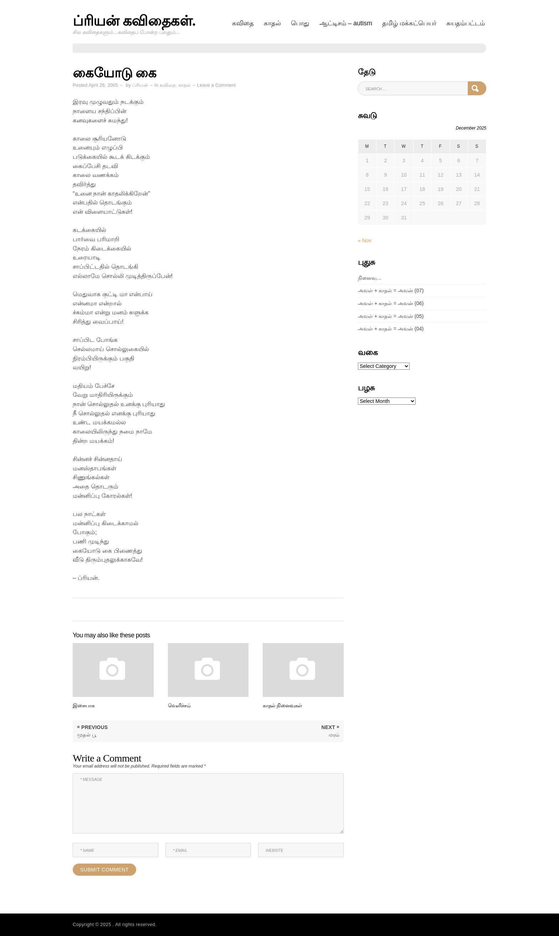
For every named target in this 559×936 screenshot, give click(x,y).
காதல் (272, 23)
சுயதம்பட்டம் (465, 23)
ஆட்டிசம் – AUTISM (345, 23)
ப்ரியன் (140, 85)
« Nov (364, 240)
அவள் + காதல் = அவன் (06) (391, 303)
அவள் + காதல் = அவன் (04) (391, 329)
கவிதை (243, 23)
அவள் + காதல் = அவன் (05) (391, 316)
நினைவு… (369, 278)
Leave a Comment (216, 85)
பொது (300, 23)
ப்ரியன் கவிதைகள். (134, 21)
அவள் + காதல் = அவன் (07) (391, 290)
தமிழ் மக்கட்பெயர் (409, 23)
